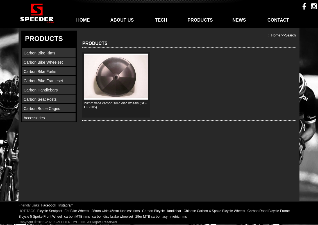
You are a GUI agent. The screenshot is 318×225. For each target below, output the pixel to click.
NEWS (239, 20)
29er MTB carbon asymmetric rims (161, 217)
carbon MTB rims (77, 217)
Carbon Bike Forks (40, 71)
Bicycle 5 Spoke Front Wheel (41, 217)
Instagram (65, 205)
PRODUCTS (200, 20)
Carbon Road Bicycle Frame (268, 211)
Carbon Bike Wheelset (43, 62)
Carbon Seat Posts (40, 99)
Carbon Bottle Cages (42, 108)
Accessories (34, 118)
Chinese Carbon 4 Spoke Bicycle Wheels (215, 211)
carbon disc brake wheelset (113, 217)
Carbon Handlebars (41, 90)
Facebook (48, 205)
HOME (83, 20)
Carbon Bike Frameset (43, 81)
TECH (161, 20)
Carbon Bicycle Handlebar (162, 211)
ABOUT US (122, 20)
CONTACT (278, 20)
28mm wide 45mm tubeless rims (115, 211)
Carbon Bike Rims (39, 53)
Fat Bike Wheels (77, 211)
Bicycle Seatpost (50, 211)
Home (275, 35)
